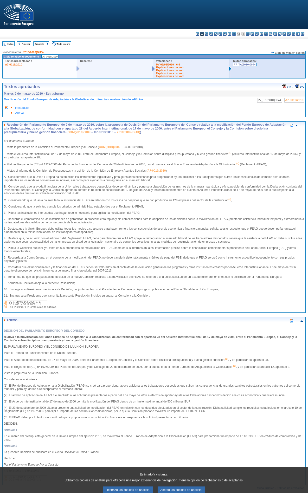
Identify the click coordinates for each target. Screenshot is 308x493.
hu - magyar (261, 34)
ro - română (284, 34)
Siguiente (39, 44)
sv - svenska (302, 34)
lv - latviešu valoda (252, 34)
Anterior (26, 44)
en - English (229, 34)
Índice (10, 44)
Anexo (19, 113)
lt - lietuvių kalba (257, 34)
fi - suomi (298, 34)
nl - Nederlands (270, 34)
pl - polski (275, 34)
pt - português (280, 34)
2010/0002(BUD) (33, 52)
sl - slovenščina (293, 34)
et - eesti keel (220, 34)
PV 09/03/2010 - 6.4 (168, 64)
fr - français (234, 34)
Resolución (22, 108)
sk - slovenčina (289, 34)
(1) (5, 301)
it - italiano (248, 34)
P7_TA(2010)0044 (245, 64)
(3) (5, 307)
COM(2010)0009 (79, 132)
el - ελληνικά (225, 34)
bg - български (197, 34)
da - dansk (211, 34)
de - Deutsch (216, 34)
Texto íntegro (63, 44)
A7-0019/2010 (13, 64)
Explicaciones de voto (170, 67)
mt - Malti (266, 34)
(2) (5, 304)
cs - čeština (206, 34)
